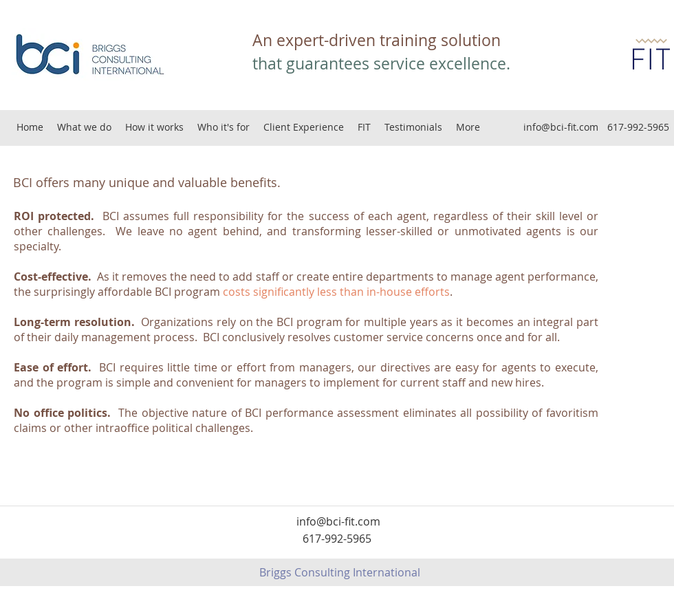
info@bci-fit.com (560, 126)
